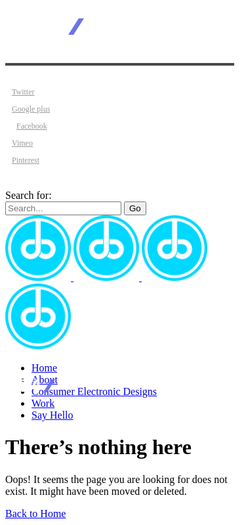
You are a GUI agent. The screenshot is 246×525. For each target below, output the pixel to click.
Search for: (28, 195)
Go (135, 208)
